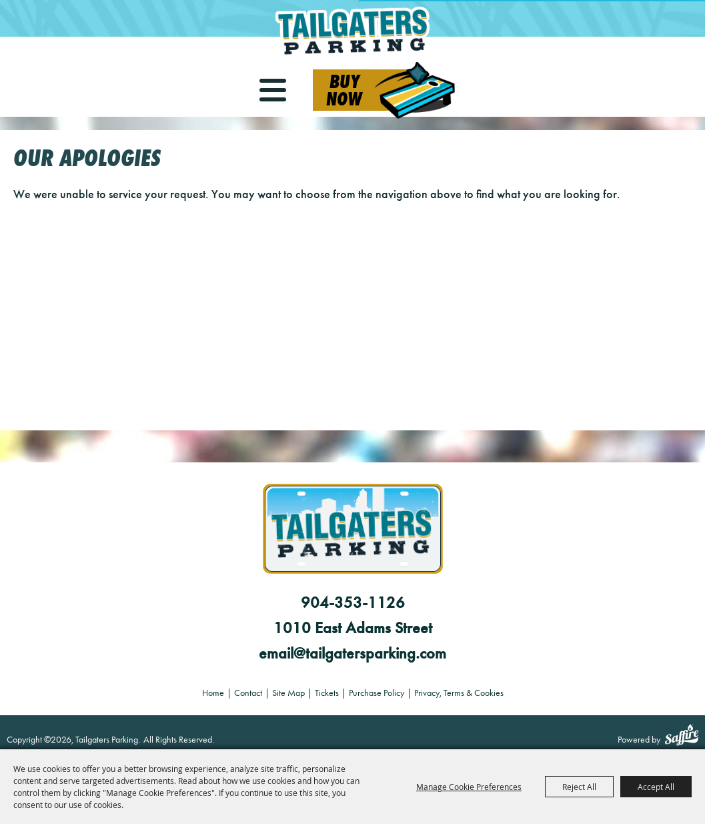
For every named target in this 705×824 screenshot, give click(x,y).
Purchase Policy (376, 693)
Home (213, 693)
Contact (248, 693)
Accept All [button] (656, 786)
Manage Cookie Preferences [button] (469, 786)
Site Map (288, 693)
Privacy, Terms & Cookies (459, 693)
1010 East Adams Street (352, 628)
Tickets (327, 693)
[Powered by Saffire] (681, 737)
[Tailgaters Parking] (352, 32)
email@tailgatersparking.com (352, 653)
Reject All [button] (579, 786)
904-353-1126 (353, 602)
